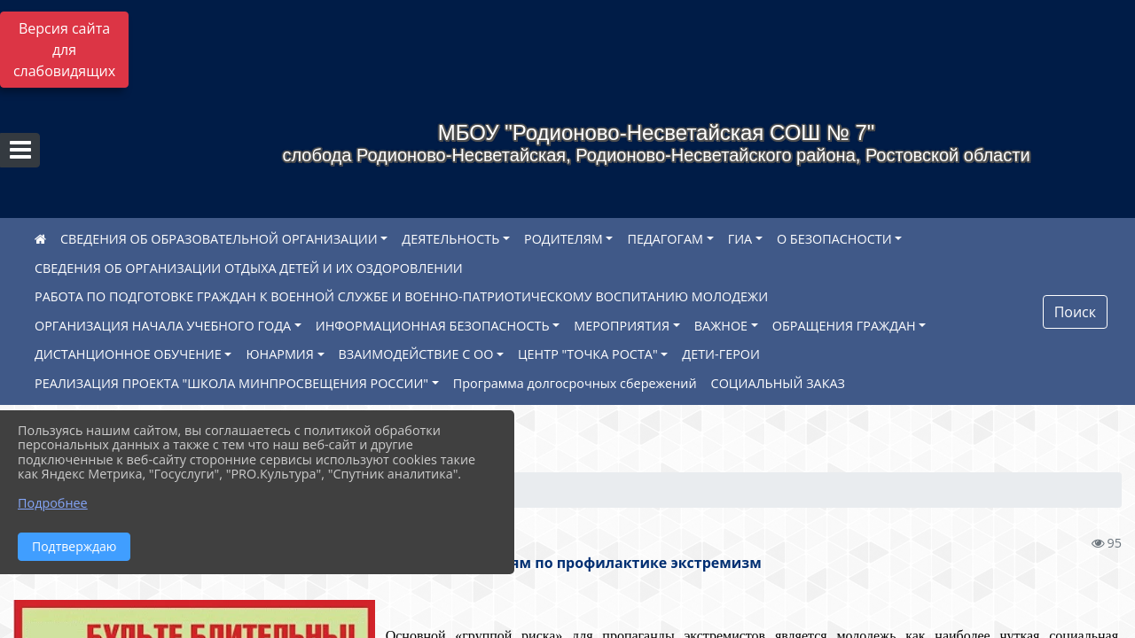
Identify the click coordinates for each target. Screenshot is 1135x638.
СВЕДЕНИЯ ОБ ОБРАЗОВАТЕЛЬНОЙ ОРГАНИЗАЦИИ (219, 238)
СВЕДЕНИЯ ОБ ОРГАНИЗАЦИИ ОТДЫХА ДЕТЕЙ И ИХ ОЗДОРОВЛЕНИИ (249, 268)
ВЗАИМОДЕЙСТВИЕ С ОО (416, 354)
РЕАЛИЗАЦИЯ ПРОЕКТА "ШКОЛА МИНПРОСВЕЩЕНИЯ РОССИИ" (231, 383)
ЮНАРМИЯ (279, 354)
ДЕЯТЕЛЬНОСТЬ (450, 238)
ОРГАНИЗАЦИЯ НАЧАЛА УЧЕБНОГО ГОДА (163, 325)
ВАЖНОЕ (721, 325)
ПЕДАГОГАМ (665, 238)
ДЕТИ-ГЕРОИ (721, 354)
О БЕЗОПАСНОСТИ (834, 238)
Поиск (1075, 312)
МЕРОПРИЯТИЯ (621, 325)
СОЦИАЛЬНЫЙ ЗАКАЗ (778, 383)
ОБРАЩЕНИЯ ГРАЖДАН (844, 325)
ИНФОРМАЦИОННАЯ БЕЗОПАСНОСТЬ (433, 325)
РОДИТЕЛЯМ (563, 238)
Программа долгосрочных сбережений (575, 383)
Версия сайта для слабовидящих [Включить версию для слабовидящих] (64, 50)
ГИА (740, 238)
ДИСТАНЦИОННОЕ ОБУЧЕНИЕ (128, 354)
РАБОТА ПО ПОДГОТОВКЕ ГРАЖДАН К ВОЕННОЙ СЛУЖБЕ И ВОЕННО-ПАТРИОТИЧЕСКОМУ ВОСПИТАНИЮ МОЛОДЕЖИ (401, 296)
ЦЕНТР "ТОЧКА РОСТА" (588, 354)
